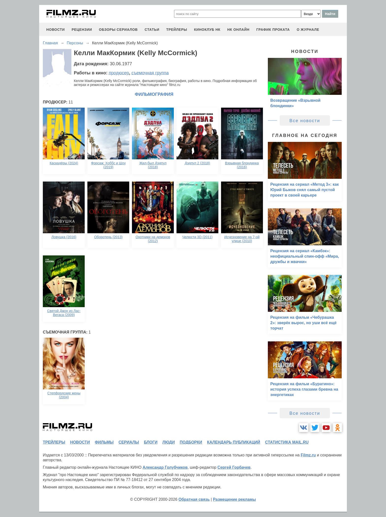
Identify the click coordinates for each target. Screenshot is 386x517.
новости (55, 30)
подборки (191, 442)
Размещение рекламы (234, 499)
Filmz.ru (308, 455)
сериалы (128, 442)
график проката (273, 30)
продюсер (119, 72)
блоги (150, 442)
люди (168, 442)
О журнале (308, 30)
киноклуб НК (207, 30)
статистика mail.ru (287, 442)
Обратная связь (194, 499)
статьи (152, 30)
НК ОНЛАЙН (238, 30)
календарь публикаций (233, 442)
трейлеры (176, 30)
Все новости (305, 120)
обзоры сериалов (118, 30)
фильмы (104, 442)
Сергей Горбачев (233, 467)
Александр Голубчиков (165, 467)
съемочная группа (150, 72)
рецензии (82, 30)
